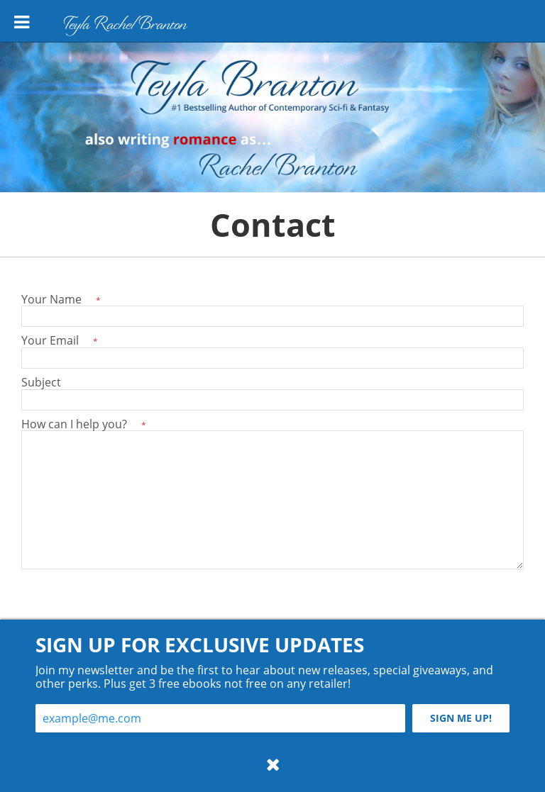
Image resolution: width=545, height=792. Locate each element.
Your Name (61, 298)
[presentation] (129, 604)
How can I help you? (83, 423)
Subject (41, 381)
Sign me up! (461, 718)
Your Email (59, 340)
